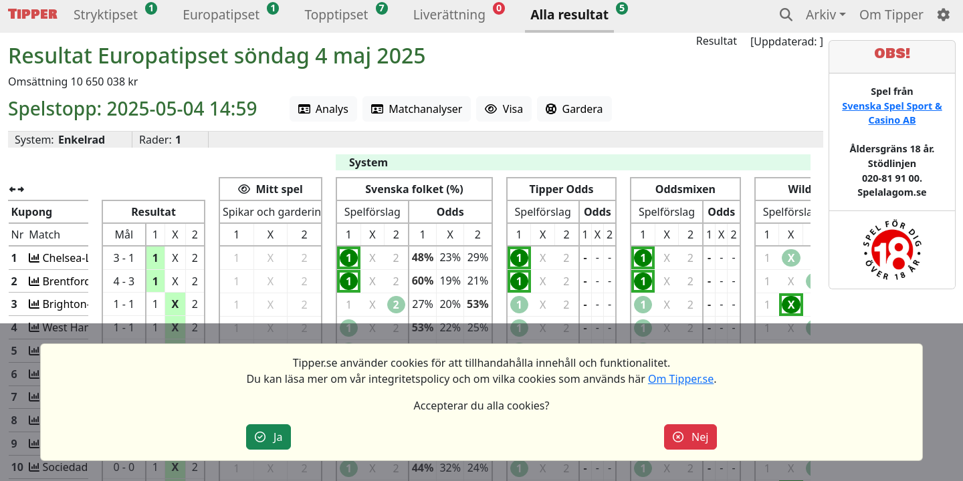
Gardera (574, 109)
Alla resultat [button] (569, 14)
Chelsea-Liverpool (84, 258)
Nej (691, 437)
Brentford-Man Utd (87, 281)
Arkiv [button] (821, 14)
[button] (105, 16)
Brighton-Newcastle (89, 304)
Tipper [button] (33, 14)
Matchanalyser (417, 109)
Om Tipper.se (681, 378)
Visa (504, 109)
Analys (323, 109)
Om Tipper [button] (891, 14)
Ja (269, 437)
